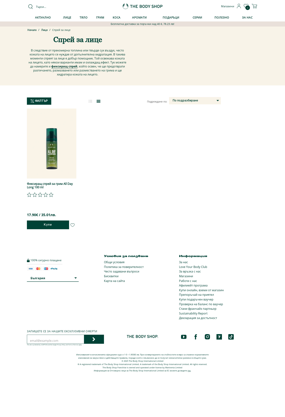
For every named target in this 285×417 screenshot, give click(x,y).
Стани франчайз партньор (197, 309)
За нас (183, 262)
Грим (100, 17)
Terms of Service (73, 345)
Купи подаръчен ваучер (196, 299)
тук (189, 370)
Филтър (39, 101)
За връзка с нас (190, 271)
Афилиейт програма (193, 285)
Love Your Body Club (193, 267)
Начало (32, 30)
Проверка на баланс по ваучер (201, 304)
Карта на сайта (114, 281)
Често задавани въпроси (121, 271)
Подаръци (171, 17)
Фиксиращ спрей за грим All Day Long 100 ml (50, 185)
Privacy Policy (61, 345)
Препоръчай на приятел (196, 295)
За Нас (247, 17)
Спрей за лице (61, 30)
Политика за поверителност (124, 267)
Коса (117, 17)
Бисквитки (111, 276)
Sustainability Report (193, 313)
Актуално (43, 17)
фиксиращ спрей (64, 66)
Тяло (84, 17)
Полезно (221, 17)
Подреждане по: (157, 101)
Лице (67, 17)
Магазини (186, 276)
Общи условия (114, 262)
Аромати (139, 17)
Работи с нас (188, 281)
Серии (197, 17)
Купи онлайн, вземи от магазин (201, 290)
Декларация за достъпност (198, 318)
